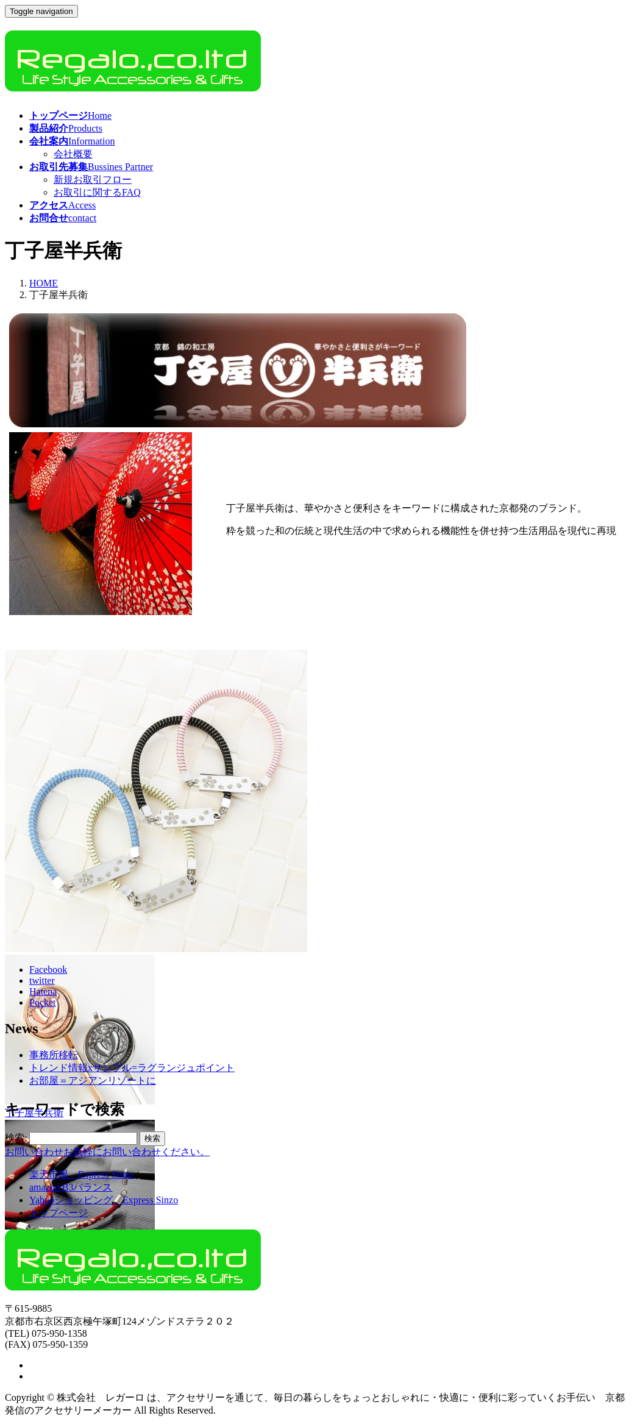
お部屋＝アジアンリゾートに (92, 1080)
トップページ (58, 1213)
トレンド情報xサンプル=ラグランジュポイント (132, 1067)
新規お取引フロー (93, 179)
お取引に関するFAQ (97, 192)
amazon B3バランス (70, 1187)
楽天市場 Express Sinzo (81, 1174)
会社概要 (73, 154)
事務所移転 (53, 1055)
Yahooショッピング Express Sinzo (103, 1200)
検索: (16, 1138)
